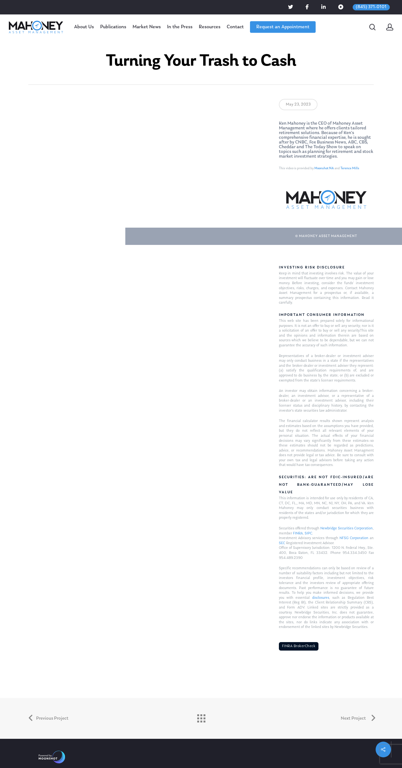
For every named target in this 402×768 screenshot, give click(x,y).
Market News (147, 27)
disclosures (320, 598)
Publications (113, 27)
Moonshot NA (324, 168)
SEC (282, 543)
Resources (209, 27)
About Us (84, 27)
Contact (235, 27)
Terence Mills (349, 168)
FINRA (298, 533)
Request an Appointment (282, 27)
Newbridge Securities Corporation (346, 528)
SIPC (308, 533)
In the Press (180, 27)
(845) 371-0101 (371, 7)
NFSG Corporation (354, 538)
